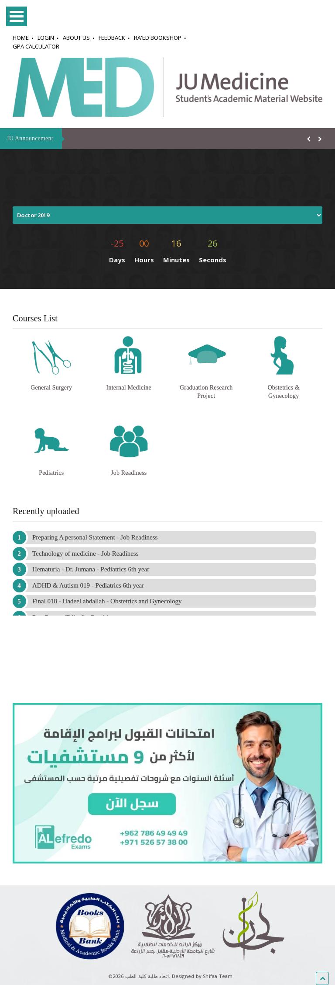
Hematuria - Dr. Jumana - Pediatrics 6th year (90, 569)
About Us (76, 38)
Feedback (112, 38)
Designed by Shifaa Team (202, 976)
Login (46, 38)
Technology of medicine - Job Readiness (85, 553)
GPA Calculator (36, 46)
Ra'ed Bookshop (157, 38)
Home (21, 38)
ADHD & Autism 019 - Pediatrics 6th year (88, 585)
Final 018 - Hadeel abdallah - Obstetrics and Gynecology (106, 601)
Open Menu (16, 16)
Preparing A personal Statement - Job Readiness (94, 537)
